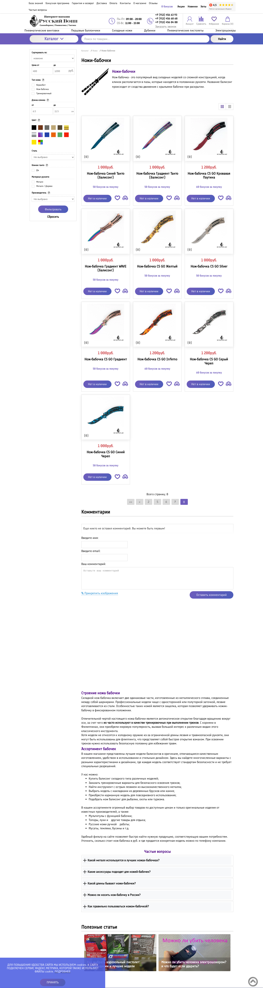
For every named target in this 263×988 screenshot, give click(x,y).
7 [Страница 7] (175, 502)
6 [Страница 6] (166, 502)
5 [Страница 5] (157, 502)
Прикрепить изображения (99, 593)
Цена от (35, 65)
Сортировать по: (39, 52)
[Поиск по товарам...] (145, 39)
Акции (181, 6)
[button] (117, 198)
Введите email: (90, 551)
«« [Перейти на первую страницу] (130, 502)
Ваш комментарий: (93, 564)
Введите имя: (90, 538)
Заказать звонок (165, 26)
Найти (222, 39)
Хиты (203, 6)
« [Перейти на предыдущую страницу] (139, 502)
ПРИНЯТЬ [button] (53, 982)
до (55, 65)
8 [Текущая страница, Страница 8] (184, 502)
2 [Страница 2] (148, 502)
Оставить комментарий (211, 595)
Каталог (54, 38)
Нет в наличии (97, 198)
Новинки (193, 6)
